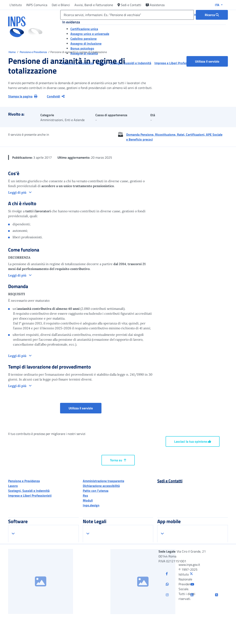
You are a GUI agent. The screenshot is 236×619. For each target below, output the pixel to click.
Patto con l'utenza (95, 490)
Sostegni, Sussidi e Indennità (29, 490)
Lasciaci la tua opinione (192, 441)
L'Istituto (16, 4)
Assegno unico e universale (89, 33)
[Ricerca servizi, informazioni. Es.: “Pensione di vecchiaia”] (127, 15)
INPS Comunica (36, 4)
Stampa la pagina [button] (22, 96)
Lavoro (13, 485)
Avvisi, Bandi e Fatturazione (93, 4)
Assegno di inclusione (85, 43)
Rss (85, 495)
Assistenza (155, 4)
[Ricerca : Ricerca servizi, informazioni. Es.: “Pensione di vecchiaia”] (212, 15)
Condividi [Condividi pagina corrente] (56, 96)
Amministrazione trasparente (103, 480)
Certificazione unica (84, 28)
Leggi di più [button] (17, 192)
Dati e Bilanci (61, 4)
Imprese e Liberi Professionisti (30, 495)
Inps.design (91, 505)
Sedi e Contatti (129, 4)
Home (12, 52)
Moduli (88, 500)
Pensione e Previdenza (33, 52)
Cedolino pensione (83, 38)
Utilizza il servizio (207, 61)
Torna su (118, 460)
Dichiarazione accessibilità (101, 485)
